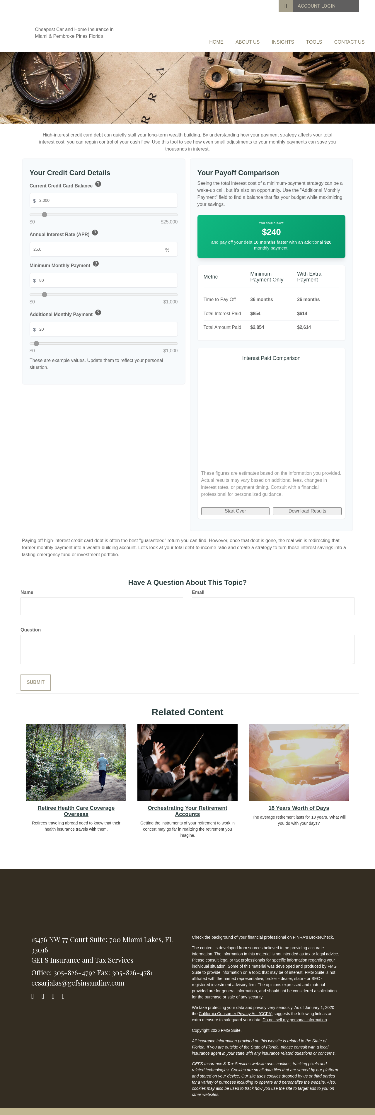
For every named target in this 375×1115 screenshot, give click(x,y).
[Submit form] (36, 678)
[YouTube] (66, 990)
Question (31, 624)
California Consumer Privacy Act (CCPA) (235, 1008)
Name (27, 587)
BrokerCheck (321, 932)
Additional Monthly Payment (66, 308)
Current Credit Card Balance (66, 180)
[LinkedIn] (56, 990)
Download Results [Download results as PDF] (307, 505)
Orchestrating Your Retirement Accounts (187, 806)
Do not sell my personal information (294, 1014)
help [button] (98, 178)
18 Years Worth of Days (298, 803)
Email (198, 587)
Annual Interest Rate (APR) (64, 228)
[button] (195, 39)
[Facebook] (35, 990)
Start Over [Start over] (235, 505)
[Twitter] (46, 990)
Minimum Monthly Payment (65, 259)
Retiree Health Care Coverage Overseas (76, 806)
